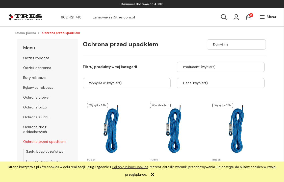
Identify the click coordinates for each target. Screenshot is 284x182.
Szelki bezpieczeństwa (44, 151)
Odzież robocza (36, 58)
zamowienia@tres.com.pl (114, 17)
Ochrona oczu (35, 107)
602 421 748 (71, 17)
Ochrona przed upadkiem (44, 141)
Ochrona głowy (36, 97)
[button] (268, 16)
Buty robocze (34, 77)
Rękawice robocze (38, 87)
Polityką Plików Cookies (130, 167)
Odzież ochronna (37, 67)
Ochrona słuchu (36, 117)
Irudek (91, 159)
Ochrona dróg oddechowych (35, 129)
